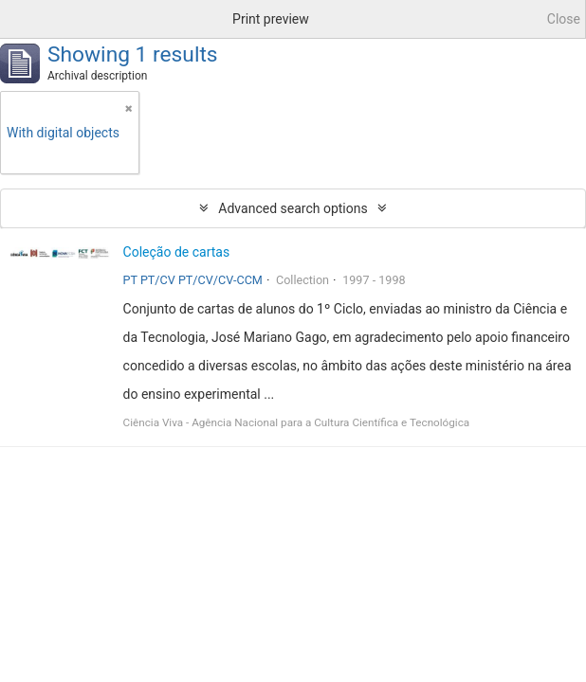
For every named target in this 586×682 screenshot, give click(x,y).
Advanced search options (292, 208)
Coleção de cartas (176, 252)
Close (563, 19)
